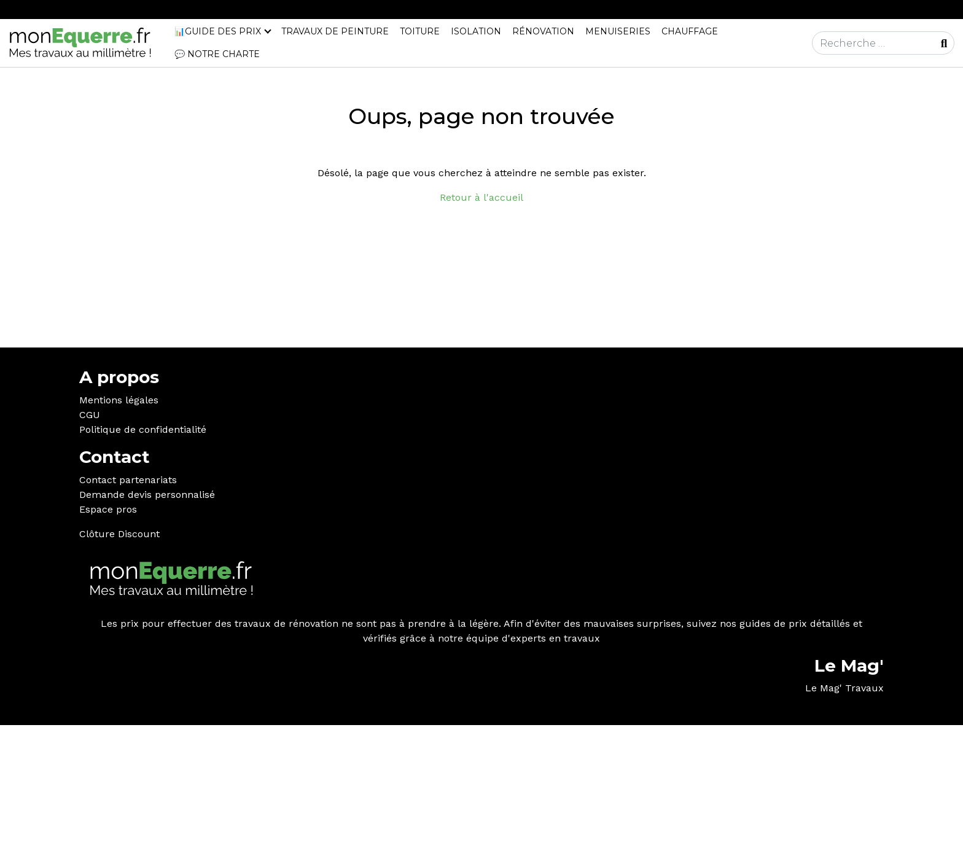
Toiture (420, 31)
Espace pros (108, 509)
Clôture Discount (119, 534)
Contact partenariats (128, 480)
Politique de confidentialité (142, 429)
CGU (89, 415)
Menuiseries (617, 31)
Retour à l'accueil (481, 197)
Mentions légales (118, 400)
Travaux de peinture (335, 31)
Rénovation (543, 31)
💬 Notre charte (217, 54)
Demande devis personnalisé (147, 494)
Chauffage (689, 31)
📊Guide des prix (217, 31)
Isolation (476, 31)
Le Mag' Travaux (844, 688)
